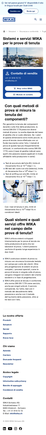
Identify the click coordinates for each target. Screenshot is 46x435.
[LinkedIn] (4, 428)
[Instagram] (15, 428)
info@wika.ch (11, 81)
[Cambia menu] (40, 19)
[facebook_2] (20, 428)
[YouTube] (10, 428)
